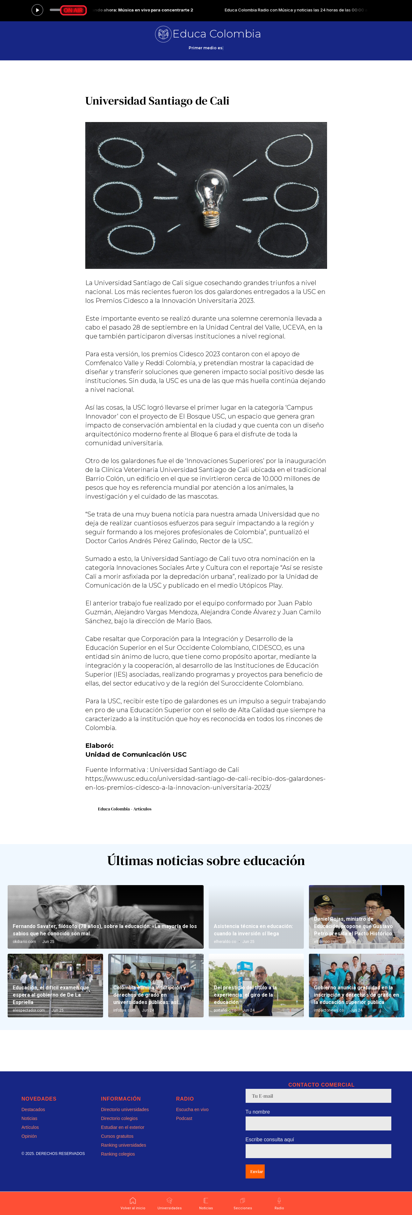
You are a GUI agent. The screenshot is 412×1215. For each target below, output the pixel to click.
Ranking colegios (118, 1154)
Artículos (30, 1127)
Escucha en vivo (192, 1109)
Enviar (256, 1171)
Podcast (184, 1118)
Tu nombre (258, 1112)
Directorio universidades (125, 1109)
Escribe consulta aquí (270, 1139)
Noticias (30, 1118)
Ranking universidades (123, 1145)
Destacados (33, 1109)
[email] (318, 1096)
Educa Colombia (216, 33)
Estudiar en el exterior (122, 1127)
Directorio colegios (119, 1118)
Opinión (29, 1136)
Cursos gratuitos (117, 1136)
